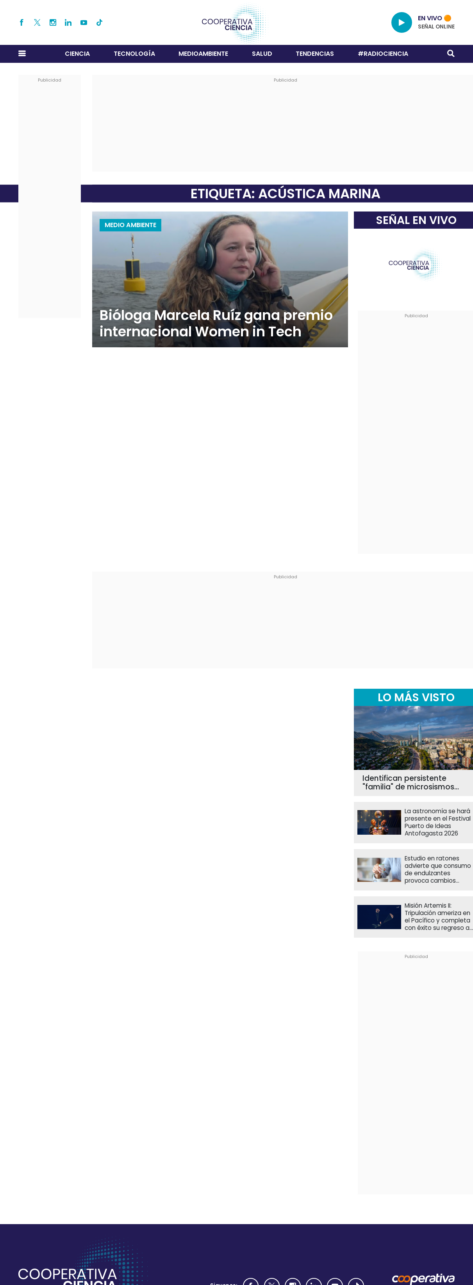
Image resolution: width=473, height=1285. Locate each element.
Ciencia (77, 53)
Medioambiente (203, 53)
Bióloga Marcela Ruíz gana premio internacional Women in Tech (216, 323)
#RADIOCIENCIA (383, 53)
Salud (262, 53)
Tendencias (315, 53)
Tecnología (134, 53)
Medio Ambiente (130, 224)
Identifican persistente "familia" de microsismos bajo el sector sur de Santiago (408, 783)
